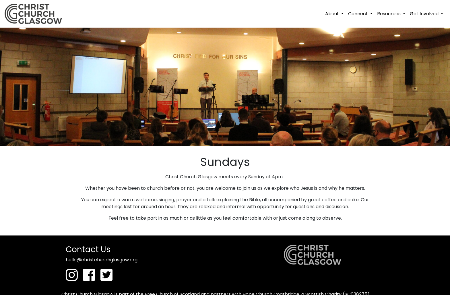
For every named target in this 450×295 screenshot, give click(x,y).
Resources (389, 13)
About (332, 13)
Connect (358, 13)
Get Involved (425, 13)
